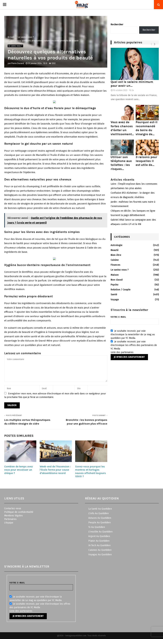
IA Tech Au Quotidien (99, 545)
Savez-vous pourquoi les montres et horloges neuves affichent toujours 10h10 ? (90, 471)
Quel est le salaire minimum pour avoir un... (132, 84)
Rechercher (117, 24)
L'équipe (8, 522)
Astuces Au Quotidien (99, 518)
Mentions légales (13, 515)
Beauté (114, 250)
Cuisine (115, 260)
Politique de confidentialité (18, 512)
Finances (115, 264)
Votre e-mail (135, 319)
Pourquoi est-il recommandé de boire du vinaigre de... (146, 128)
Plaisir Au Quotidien (98, 540)
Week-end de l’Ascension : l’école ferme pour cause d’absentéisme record (55, 470)
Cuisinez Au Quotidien (99, 550)
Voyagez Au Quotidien (100, 554)
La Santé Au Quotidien (100, 508)
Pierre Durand (17, 63)
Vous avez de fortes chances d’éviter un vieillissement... (122, 128)
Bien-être (116, 255)
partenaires (127, 352)
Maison (115, 274)
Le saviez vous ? (15, 46)
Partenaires (10, 519)
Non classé (117, 279)
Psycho (114, 284)
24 (131, 90)
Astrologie (116, 245)
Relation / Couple (120, 289)
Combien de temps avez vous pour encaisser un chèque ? (18, 470)
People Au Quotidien (99, 522)
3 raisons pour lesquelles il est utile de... (146, 161)
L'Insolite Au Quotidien (100, 531)
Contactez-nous (12, 508)
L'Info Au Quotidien (98, 513)
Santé (114, 294)
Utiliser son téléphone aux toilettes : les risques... (121, 163)
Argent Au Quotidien (99, 536)
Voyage (115, 299)
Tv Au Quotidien (96, 527)
